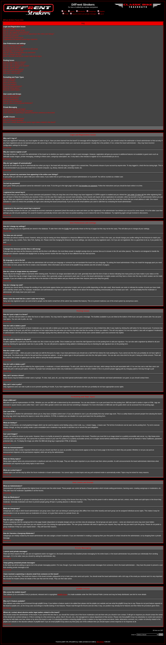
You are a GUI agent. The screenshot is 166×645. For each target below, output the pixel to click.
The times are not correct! (12, 47)
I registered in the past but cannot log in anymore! (20, 39)
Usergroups (91, 11)
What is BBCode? (9, 79)
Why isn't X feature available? (13, 120)
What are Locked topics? (11, 90)
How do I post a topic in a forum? (14, 62)
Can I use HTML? (9, 81)
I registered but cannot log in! (13, 37)
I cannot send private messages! (14, 109)
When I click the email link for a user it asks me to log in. (22, 56)
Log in (101, 14)
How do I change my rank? (12, 54)
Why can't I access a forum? (13, 71)
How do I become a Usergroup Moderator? (18, 103)
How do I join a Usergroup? (12, 101)
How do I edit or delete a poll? (13, 69)
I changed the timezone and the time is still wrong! (20, 49)
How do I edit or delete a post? (13, 64)
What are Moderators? (11, 98)
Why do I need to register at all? (14, 30)
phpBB (63, 642)
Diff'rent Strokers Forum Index (13, 20)
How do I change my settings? (13, 45)
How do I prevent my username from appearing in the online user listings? (28, 34)
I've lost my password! (11, 36)
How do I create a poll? (11, 68)
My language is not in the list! (13, 51)
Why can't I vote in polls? (11, 73)
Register (101, 11)
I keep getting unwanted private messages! (18, 111)
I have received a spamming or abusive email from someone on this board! (29, 113)
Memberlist (80, 11)
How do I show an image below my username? (19, 52)
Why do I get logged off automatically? (16, 32)
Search (71, 11)
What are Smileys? (9, 83)
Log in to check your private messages (83, 14)
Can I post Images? (10, 84)
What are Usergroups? (11, 99)
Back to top (7, 148)
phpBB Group (62, 594)
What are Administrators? (12, 96)
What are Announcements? (12, 86)
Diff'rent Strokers (100, 642)
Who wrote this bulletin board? (13, 119)
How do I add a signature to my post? (16, 66)
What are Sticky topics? (11, 88)
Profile (65, 14)
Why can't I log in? (9, 28)
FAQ (64, 11)
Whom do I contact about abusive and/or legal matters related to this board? (29, 122)
